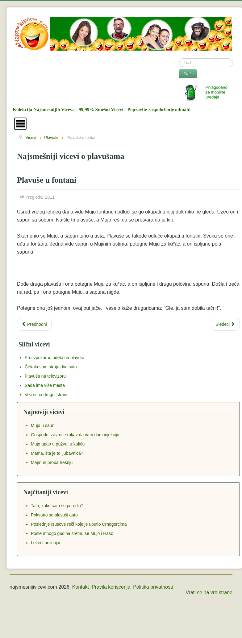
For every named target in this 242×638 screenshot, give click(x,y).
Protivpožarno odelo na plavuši (54, 357)
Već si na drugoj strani (46, 394)
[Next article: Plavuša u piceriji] (225, 324)
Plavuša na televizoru (45, 376)
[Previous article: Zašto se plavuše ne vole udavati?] (34, 324)
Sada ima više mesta (45, 385)
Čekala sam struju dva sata (51, 366)
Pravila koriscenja (111, 587)
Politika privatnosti (153, 587)
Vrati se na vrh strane (209, 592)
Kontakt (80, 587)
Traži (188, 73)
